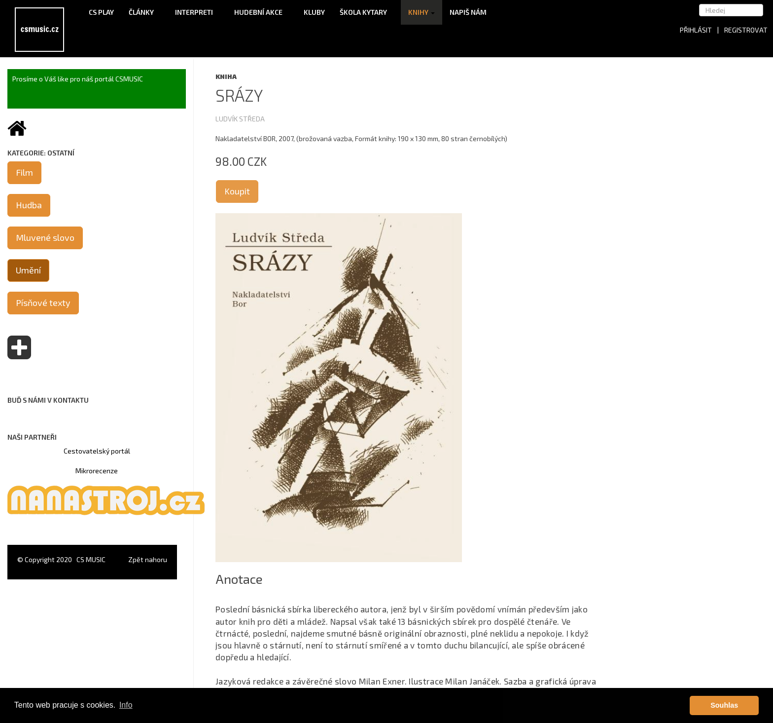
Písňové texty (43, 302)
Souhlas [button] (724, 705)
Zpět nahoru (147, 559)
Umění (28, 270)
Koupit (237, 191)
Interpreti (197, 12)
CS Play (101, 12)
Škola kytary (366, 12)
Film (24, 172)
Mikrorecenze (96, 470)
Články (144, 12)
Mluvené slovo (45, 237)
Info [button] (126, 705)
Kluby (314, 12)
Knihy (421, 12)
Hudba (29, 204)
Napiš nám (468, 12)
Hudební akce (261, 12)
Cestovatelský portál (97, 451)
